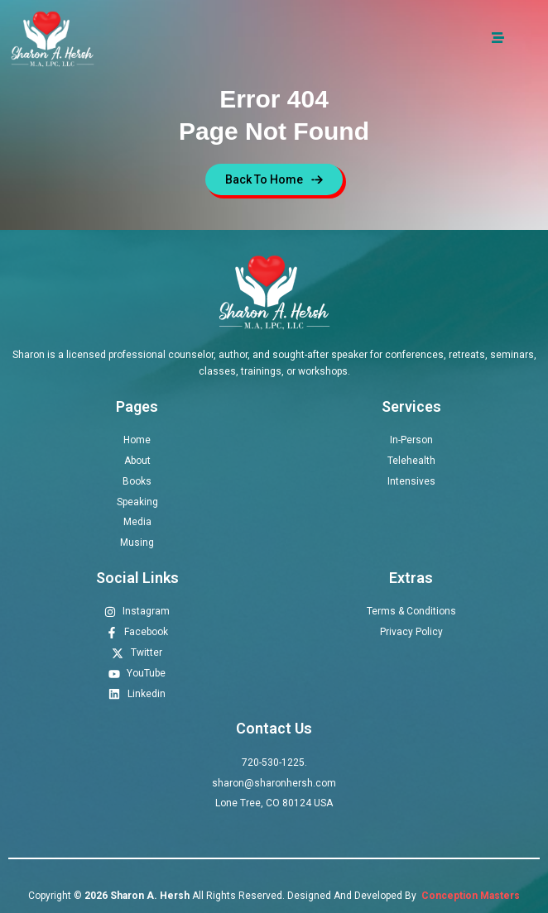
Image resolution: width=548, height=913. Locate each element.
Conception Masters (469, 895)
